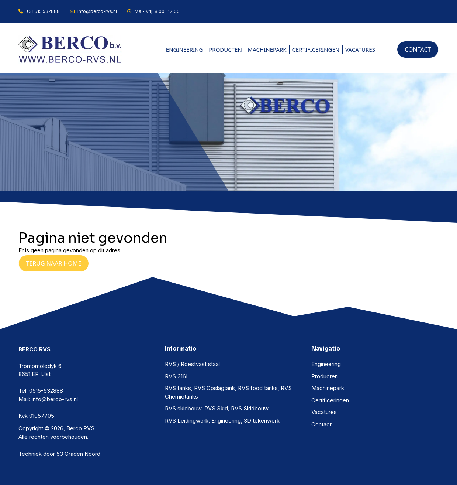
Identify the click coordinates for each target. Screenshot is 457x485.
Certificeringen (315, 49)
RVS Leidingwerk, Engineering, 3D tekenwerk (222, 420)
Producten (225, 49)
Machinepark (267, 49)
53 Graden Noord (78, 453)
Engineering (184, 49)
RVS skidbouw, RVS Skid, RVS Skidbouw (217, 408)
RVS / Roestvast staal (192, 364)
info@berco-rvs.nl (93, 11)
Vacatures (360, 49)
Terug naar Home (54, 263)
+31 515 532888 (39, 11)
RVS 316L (177, 376)
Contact (321, 424)
